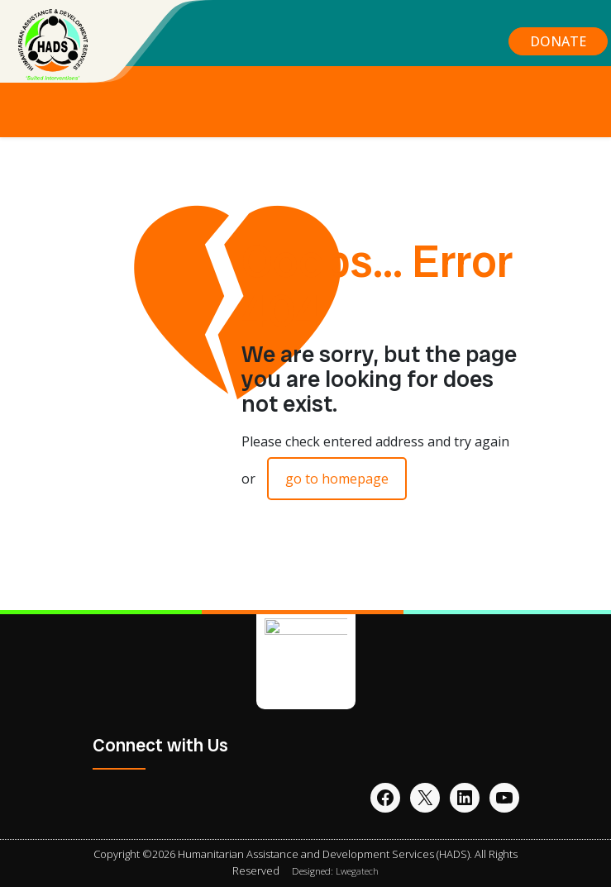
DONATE (558, 41)
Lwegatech (357, 871)
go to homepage (337, 479)
